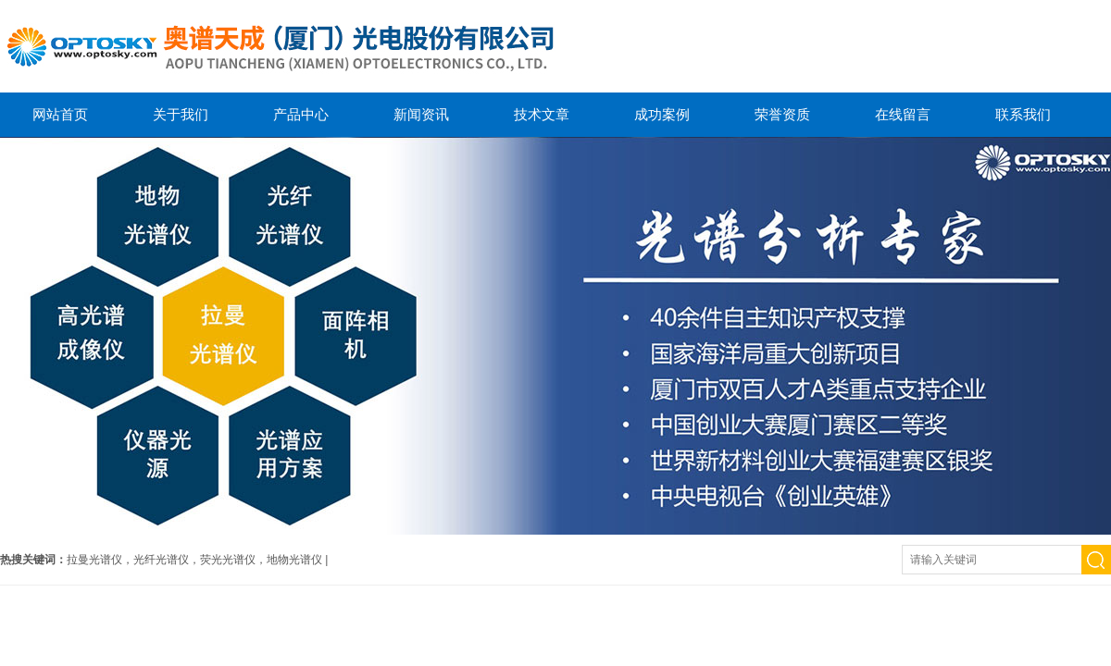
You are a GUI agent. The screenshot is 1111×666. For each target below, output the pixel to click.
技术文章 (541, 114)
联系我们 (1023, 114)
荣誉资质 (782, 114)
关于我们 (180, 114)
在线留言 (902, 114)
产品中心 (301, 114)
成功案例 (662, 114)
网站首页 (60, 114)
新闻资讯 (421, 114)
